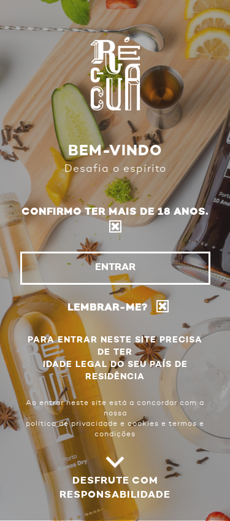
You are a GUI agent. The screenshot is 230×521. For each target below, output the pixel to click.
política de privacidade (72, 424)
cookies (143, 424)
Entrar (115, 267)
